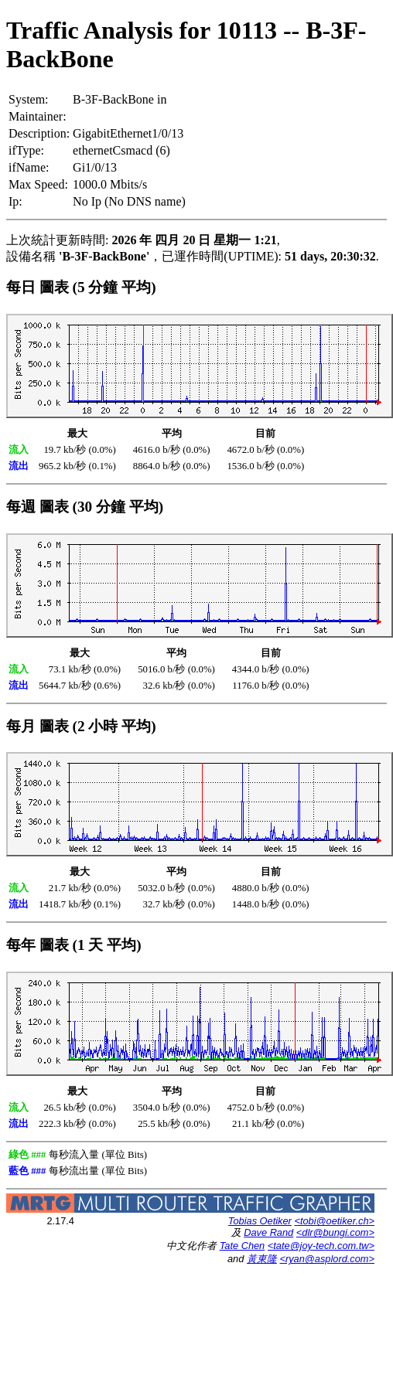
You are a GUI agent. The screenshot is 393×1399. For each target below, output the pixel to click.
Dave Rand (268, 1232)
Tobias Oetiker (260, 1221)
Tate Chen (242, 1245)
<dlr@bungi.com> (335, 1232)
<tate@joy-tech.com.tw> (321, 1245)
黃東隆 (262, 1259)
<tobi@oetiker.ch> (334, 1221)
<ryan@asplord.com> (326, 1259)
